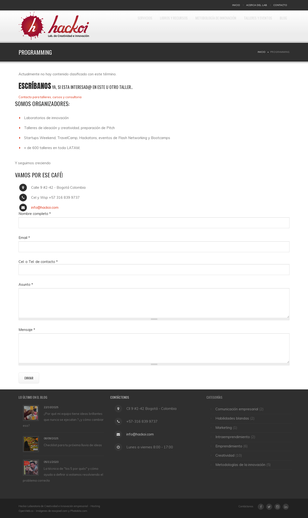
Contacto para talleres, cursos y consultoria (50, 97)
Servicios (125, 26)
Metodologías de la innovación (242, 464)
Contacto (280, 5)
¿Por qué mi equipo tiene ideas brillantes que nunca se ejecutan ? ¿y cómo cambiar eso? (63, 419)
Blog (282, 26)
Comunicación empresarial (238, 409)
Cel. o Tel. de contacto (38, 261)
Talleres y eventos (253, 26)
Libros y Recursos (158, 26)
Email (24, 237)
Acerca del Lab (256, 5)
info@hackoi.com (44, 207)
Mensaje (27, 329)
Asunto (26, 284)
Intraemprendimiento (234, 437)
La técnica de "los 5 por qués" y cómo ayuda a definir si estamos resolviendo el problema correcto (63, 474)
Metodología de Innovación (205, 26)
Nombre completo (35, 213)
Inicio (236, 5)
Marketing (225, 427)
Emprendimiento (230, 446)
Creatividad (226, 455)
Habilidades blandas (234, 418)
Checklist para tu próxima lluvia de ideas (73, 445)
